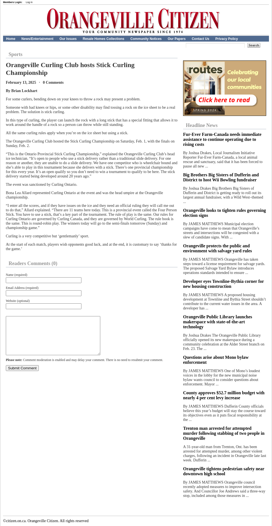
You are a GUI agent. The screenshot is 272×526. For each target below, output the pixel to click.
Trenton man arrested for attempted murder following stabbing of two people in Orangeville (224, 433)
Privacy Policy (226, 39)
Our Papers (177, 39)
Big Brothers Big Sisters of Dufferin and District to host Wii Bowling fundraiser (221, 177)
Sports (15, 54)
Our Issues (68, 39)
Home (10, 39)
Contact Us (200, 39)
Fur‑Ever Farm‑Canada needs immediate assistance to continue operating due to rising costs (222, 139)
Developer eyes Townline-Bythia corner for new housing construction (223, 284)
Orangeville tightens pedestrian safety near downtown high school (223, 471)
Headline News (202, 125)
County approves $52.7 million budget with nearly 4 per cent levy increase (224, 395)
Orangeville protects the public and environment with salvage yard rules (217, 248)
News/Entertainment (37, 39)
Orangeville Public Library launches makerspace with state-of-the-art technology (217, 321)
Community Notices (146, 39)
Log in (29, 2)
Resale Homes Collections (103, 39)
